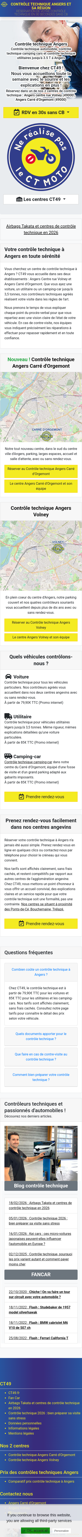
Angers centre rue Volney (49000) (49, 95)
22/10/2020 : (39, 1294)
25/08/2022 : (38, 1338)
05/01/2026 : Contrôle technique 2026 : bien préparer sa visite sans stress (38, 1220)
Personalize (61, 1530)
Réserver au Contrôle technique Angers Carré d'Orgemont (41, 471)
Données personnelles (24, 1423)
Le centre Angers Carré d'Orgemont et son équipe (41, 486)
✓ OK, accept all (35, 1530)
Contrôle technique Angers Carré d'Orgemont (41, 1455)
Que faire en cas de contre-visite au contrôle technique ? (41, 1056)
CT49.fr (14, 1393)
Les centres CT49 (39, 199)
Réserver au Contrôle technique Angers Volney (41, 625)
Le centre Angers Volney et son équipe (40, 637)
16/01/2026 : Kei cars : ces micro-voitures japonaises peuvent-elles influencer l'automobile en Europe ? (40, 1239)
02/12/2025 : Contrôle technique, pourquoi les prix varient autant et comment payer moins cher (40, 1259)
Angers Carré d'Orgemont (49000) (41, 100)
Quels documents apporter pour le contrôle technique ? (41, 1036)
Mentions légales (21, 1433)
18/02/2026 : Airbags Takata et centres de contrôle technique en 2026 (40, 1205)
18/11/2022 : (39, 1309)
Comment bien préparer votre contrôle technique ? (41, 1077)
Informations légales (23, 1428)
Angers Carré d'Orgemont (27, 1503)
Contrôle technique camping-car (28, 762)
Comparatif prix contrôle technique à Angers (41, 1481)
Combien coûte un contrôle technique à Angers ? (41, 972)
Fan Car (14, 1398)
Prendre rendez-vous (41, 796)
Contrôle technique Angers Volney (33, 1460)
